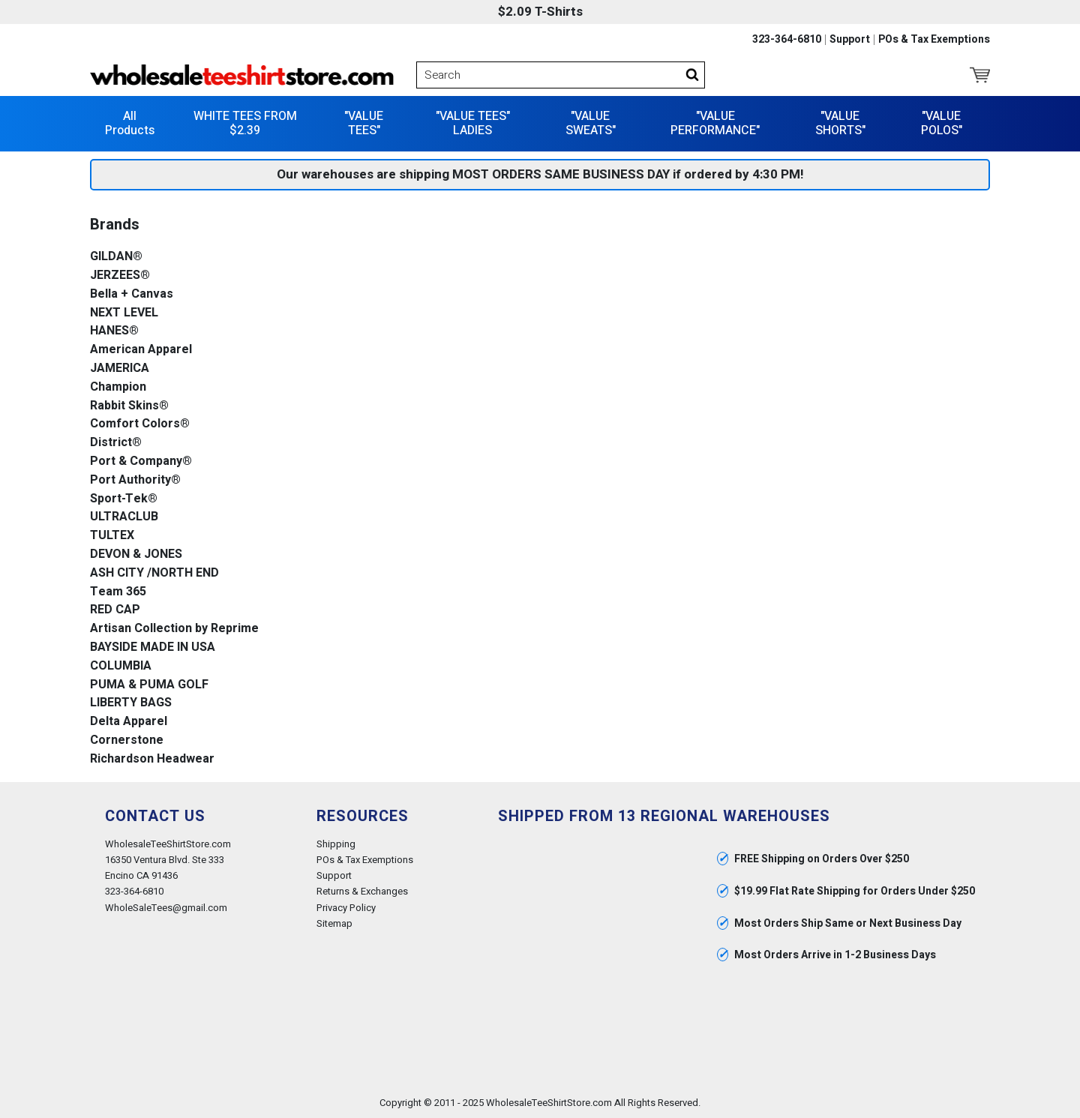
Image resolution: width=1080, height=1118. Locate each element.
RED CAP (115, 610)
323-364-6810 (786, 39)
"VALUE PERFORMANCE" (715, 123)
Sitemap (334, 923)
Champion (118, 387)
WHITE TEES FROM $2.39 (245, 123)
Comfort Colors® (140, 424)
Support (850, 39)
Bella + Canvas (131, 294)
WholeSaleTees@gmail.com (166, 908)
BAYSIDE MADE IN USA (152, 647)
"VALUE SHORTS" (840, 123)
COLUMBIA (121, 666)
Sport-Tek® (124, 499)
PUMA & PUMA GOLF (149, 685)
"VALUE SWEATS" (591, 123)
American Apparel (141, 350)
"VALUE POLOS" (941, 123)
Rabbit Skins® (129, 406)
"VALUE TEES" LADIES (473, 123)
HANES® (114, 331)
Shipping (336, 844)
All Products (129, 123)
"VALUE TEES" (363, 123)
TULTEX (112, 536)
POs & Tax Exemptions (934, 39)
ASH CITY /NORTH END (154, 573)
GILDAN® (116, 257)
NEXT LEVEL (124, 313)
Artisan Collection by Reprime (174, 629)
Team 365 (118, 592)
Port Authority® (135, 480)
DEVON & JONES (136, 554)
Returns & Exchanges (362, 891)
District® (116, 443)
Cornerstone (127, 740)
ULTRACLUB (124, 517)
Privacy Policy (346, 908)
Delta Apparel (128, 722)
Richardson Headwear (152, 759)
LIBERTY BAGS (131, 703)
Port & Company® (141, 461)
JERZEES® (120, 275)
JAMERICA (119, 368)
